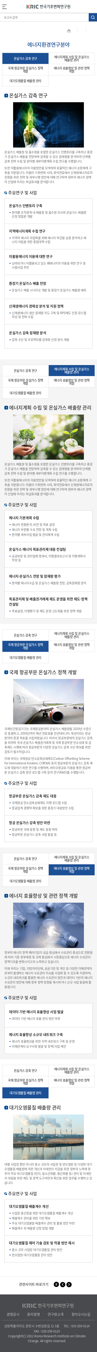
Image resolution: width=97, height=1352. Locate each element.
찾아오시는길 (80, 1314)
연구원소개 (56, 1314)
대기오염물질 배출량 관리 (25, 80)
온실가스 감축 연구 (25, 58)
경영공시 (13, 1314)
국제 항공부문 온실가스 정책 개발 (25, 70)
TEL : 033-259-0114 (77, 1326)
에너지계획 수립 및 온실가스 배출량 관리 (71, 58)
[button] (62, 1284)
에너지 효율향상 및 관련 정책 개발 (72, 70)
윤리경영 (33, 1314)
